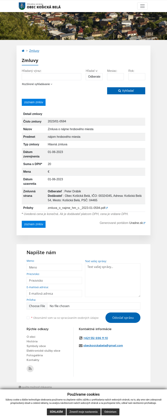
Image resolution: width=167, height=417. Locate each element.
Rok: (131, 70)
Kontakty (33, 360)
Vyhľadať (126, 90)
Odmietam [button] (110, 411)
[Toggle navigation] (142, 6)
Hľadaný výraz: (32, 70)
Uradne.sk (136, 222)
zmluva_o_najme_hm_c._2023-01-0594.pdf (76, 207)
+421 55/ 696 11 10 (95, 338)
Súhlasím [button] (56, 411)
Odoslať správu (123, 318)
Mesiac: (112, 70)
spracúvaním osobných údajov (80, 318)
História (32, 341)
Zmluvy (34, 51)
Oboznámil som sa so (65, 318)
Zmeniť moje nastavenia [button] (84, 411)
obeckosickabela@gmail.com (103, 345)
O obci (31, 336)
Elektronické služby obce (43, 350)
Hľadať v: (92, 70)
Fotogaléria (35, 355)
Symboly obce (36, 346)
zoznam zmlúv (33, 102)
